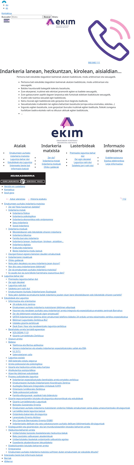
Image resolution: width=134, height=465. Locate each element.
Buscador (6, 16)
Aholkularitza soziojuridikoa (21, 370)
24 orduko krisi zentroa (24, 304)
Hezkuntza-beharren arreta (21, 429)
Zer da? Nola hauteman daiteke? (24, 206)
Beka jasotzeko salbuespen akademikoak (33, 436)
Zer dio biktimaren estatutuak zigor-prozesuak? (36, 313)
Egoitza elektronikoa (114, 160)
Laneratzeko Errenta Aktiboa (26, 417)
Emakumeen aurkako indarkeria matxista (24, 203)
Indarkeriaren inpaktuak (20, 257)
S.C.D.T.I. (17, 351)
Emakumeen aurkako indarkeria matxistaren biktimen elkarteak (44, 307)
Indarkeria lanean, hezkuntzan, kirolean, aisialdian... (38, 241)
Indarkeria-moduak (51, 163)
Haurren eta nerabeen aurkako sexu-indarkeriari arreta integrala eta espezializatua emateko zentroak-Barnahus (67, 310)
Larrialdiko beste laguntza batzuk (29, 411)
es (7, 8)
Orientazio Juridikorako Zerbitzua (29, 389)
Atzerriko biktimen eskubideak (23, 373)
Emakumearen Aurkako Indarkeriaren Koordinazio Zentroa (41, 382)
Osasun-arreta (15, 338)
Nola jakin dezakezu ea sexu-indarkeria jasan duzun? (34, 263)
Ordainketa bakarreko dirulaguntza (30, 414)
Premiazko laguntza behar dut (23, 279)
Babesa (12, 342)
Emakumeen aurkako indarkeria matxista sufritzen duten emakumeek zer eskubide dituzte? (53, 451)
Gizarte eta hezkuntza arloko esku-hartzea (29, 367)
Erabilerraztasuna (114, 157)
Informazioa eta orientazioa (22, 301)
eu (7, 5)
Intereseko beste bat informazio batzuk (23, 455)
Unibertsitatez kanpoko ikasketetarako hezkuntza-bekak (40, 433)
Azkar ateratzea (15, 199)
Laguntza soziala (16, 357)
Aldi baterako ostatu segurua (22, 360)
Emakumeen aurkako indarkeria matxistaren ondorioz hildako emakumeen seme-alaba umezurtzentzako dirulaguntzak (71, 407)
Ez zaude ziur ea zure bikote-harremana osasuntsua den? (36, 272)
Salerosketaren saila (22, 354)
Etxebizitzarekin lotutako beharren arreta (28, 445)
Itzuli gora (9, 192)
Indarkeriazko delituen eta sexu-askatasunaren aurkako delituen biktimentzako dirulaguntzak (58, 423)
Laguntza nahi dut (83, 162)
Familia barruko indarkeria (26, 238)
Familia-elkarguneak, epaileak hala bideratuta (35, 395)
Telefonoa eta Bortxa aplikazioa (28, 345)
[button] (7, 20)
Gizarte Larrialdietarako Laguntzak (29, 401)
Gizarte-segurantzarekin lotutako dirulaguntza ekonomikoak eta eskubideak (45, 398)
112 (122, 199)
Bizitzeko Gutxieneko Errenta (27, 404)
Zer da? (51, 157)
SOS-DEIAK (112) (21, 332)
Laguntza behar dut (19, 159)
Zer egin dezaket (83, 159)
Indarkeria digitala (22, 244)
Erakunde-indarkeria (23, 247)
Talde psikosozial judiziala (25, 392)
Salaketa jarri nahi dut (83, 165)
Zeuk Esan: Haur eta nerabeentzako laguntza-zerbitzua (39, 326)
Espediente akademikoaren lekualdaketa (32, 442)
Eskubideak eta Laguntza (20, 162)
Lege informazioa (114, 163)
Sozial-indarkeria (21, 225)
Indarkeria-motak (51, 160)
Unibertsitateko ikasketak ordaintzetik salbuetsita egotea (40, 439)
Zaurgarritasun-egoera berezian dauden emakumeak (34, 254)
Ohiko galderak (51, 167)
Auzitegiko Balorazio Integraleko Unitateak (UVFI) (37, 385)
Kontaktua (7, 13)
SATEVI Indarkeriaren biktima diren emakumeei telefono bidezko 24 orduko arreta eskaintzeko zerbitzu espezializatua (70, 316)
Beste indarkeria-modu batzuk (27, 250)
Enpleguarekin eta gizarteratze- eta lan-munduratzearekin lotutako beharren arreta (49, 426)
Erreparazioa (14, 448)
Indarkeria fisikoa (21, 213)
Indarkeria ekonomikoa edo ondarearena (33, 219)
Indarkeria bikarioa (22, 235)
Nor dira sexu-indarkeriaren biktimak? (27, 266)
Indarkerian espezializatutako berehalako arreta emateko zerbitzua (45, 379)
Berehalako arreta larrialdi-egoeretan (26, 329)
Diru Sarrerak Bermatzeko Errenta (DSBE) (33, 420)
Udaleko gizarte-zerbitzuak (26, 323)
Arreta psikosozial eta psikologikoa (25, 363)
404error (8, 461)
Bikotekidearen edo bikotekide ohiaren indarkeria (37, 232)
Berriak (7, 458)
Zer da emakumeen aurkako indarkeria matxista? (32, 269)
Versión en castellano (14, 186)
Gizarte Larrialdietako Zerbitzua (28, 335)
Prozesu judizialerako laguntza (23, 376)
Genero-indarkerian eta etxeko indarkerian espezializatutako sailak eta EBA (49, 348)
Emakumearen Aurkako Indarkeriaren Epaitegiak (32, 291)
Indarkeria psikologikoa (24, 216)
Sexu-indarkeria (20, 222)
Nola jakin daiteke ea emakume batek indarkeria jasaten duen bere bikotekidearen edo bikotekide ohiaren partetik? (65, 294)
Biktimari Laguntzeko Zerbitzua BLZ (30, 320)
